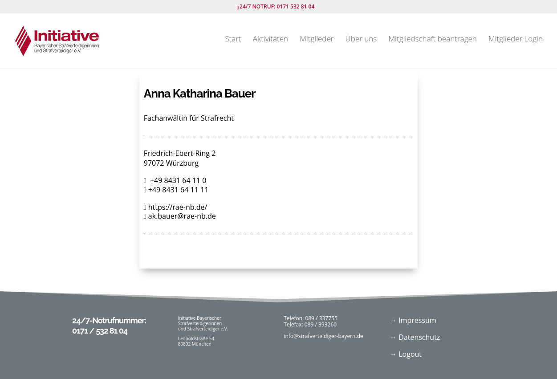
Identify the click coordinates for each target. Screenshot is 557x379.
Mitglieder (316, 40)
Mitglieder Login (515, 40)
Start (233, 40)
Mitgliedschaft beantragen (432, 40)
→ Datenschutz (415, 337)
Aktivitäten (270, 40)
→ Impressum (413, 320)
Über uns (361, 40)
